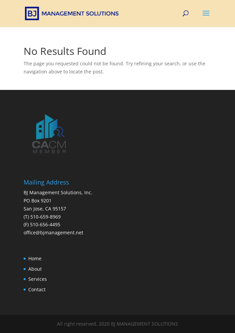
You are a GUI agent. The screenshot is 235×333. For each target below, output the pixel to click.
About (35, 269)
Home (34, 258)
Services (37, 279)
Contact (37, 289)
